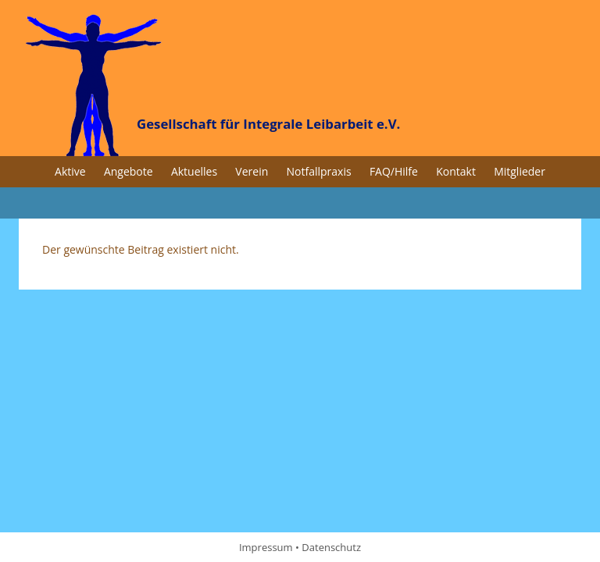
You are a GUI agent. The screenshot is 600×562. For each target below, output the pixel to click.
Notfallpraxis (319, 171)
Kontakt (456, 171)
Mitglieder (519, 171)
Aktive (70, 171)
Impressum (266, 547)
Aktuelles (194, 171)
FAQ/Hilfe (394, 171)
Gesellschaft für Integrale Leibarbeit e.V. (268, 124)
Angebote (128, 171)
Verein (251, 171)
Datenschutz (331, 547)
